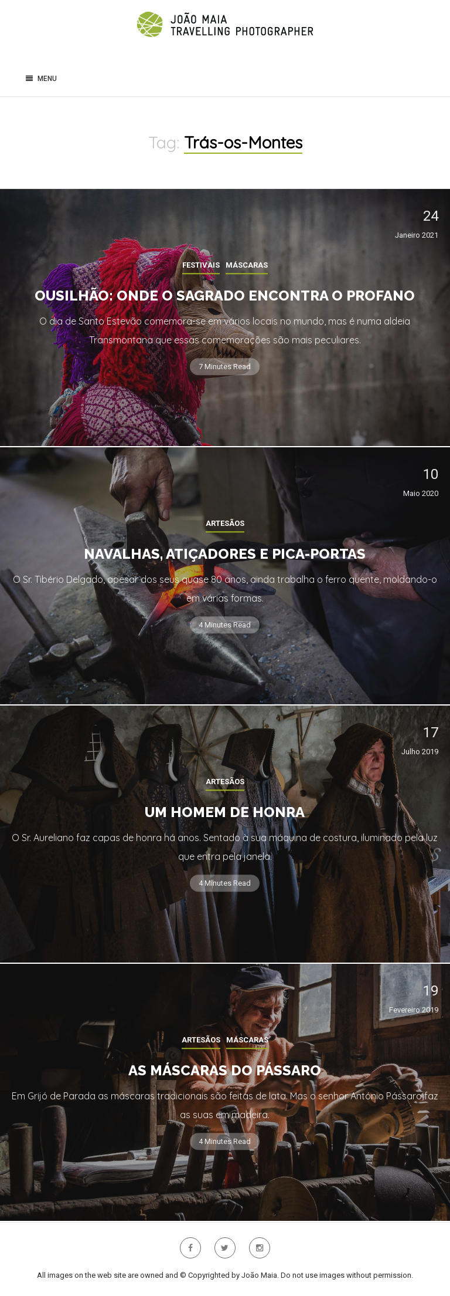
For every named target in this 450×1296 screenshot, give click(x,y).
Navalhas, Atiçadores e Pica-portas (225, 553)
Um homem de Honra (225, 812)
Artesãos (225, 523)
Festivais (201, 265)
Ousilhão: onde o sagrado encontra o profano (225, 295)
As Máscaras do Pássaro (224, 1070)
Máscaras (247, 265)
